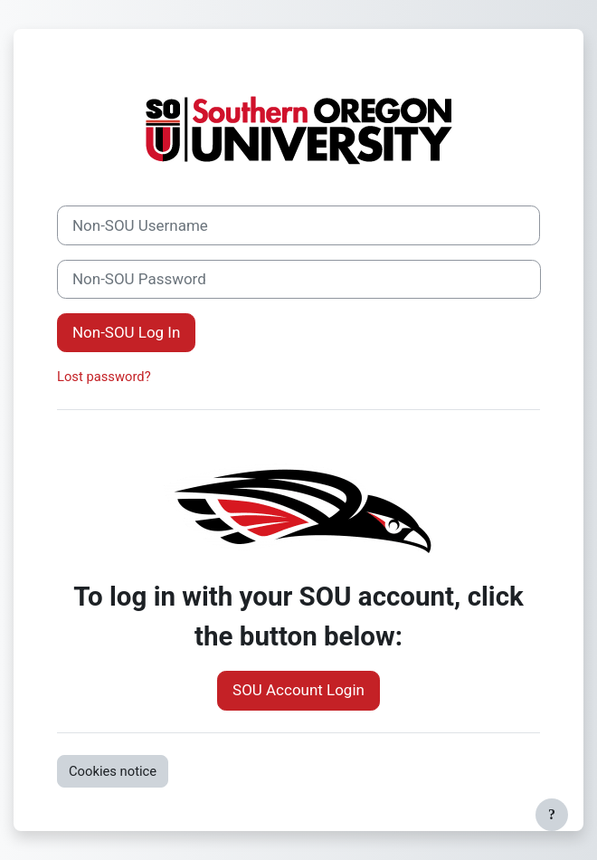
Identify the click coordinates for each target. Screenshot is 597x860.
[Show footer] (551, 814)
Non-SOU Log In (126, 332)
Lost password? (104, 376)
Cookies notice (112, 771)
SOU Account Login (298, 690)
